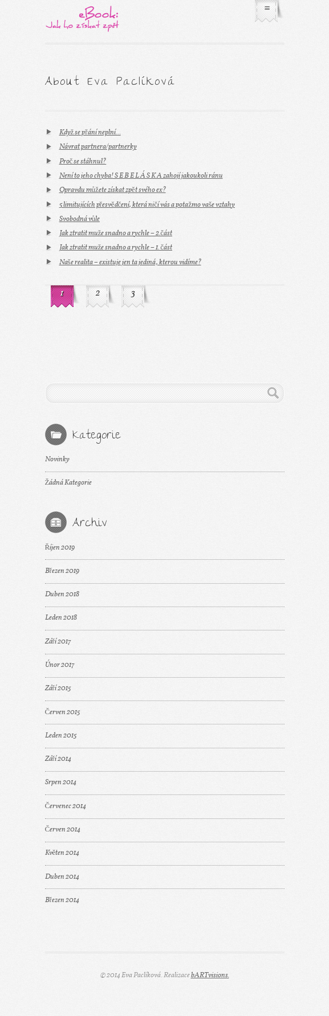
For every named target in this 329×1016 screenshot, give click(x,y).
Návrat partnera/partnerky (98, 147)
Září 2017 (58, 642)
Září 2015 (58, 689)
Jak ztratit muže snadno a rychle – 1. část (116, 248)
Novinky (57, 460)
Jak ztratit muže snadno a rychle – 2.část (116, 233)
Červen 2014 (63, 830)
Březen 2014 (62, 900)
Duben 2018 (62, 595)
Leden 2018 (61, 618)
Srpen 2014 (60, 782)
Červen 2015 (62, 712)
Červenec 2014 (66, 806)
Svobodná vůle (79, 219)
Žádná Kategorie (68, 483)
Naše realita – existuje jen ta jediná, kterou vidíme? (130, 263)
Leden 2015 (60, 736)
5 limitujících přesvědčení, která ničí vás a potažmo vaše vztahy (147, 205)
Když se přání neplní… (90, 133)
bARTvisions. (210, 976)
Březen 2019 (62, 571)
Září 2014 (58, 759)
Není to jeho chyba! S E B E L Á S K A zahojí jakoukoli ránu (141, 176)
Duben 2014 (62, 877)
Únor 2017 (59, 665)
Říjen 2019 (60, 548)
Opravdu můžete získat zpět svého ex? (112, 190)
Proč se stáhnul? (83, 162)
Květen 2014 (62, 853)
